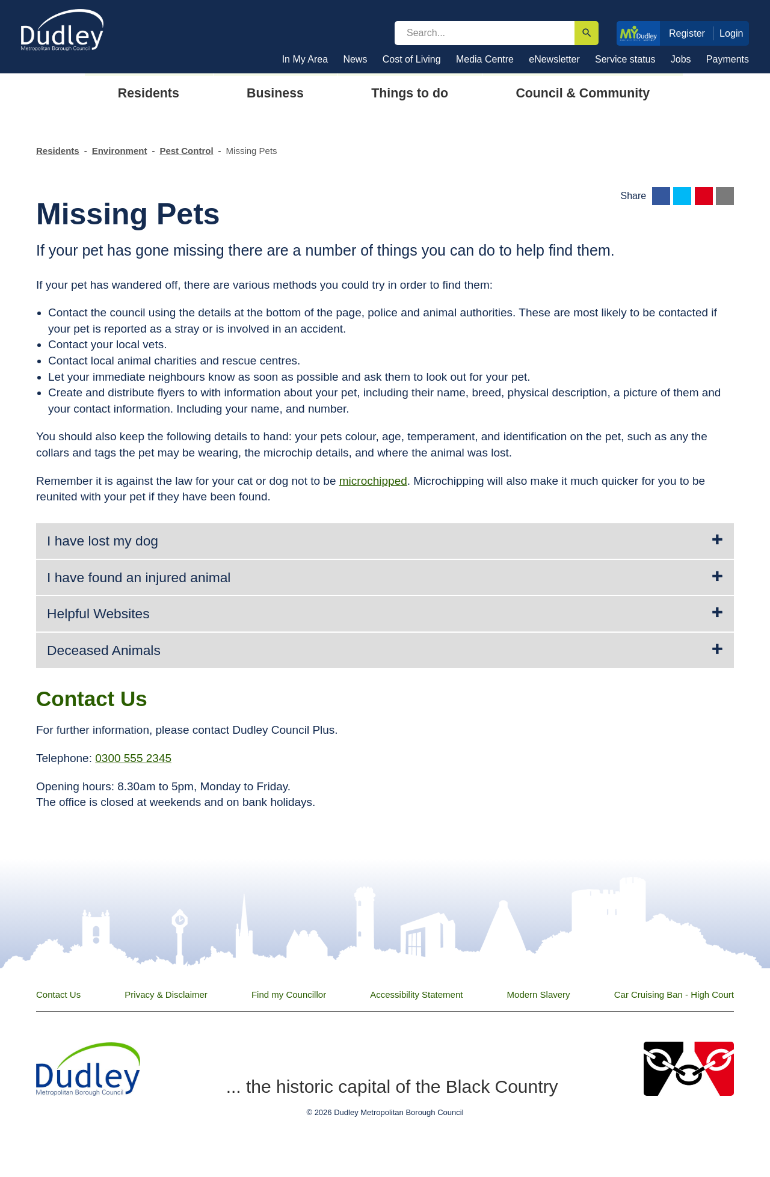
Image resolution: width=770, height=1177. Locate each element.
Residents (57, 151)
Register (687, 33)
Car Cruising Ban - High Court (674, 994)
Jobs (681, 59)
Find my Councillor (288, 994)
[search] (484, 33)
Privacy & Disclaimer (166, 994)
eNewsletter (554, 59)
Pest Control (186, 151)
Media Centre (485, 59)
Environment (119, 151)
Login (731, 33)
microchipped (373, 481)
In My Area (305, 59)
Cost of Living (412, 59)
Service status (625, 59)
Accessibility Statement (416, 994)
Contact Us (58, 994)
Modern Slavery (538, 994)
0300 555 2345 (133, 758)
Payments (727, 59)
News (355, 59)
